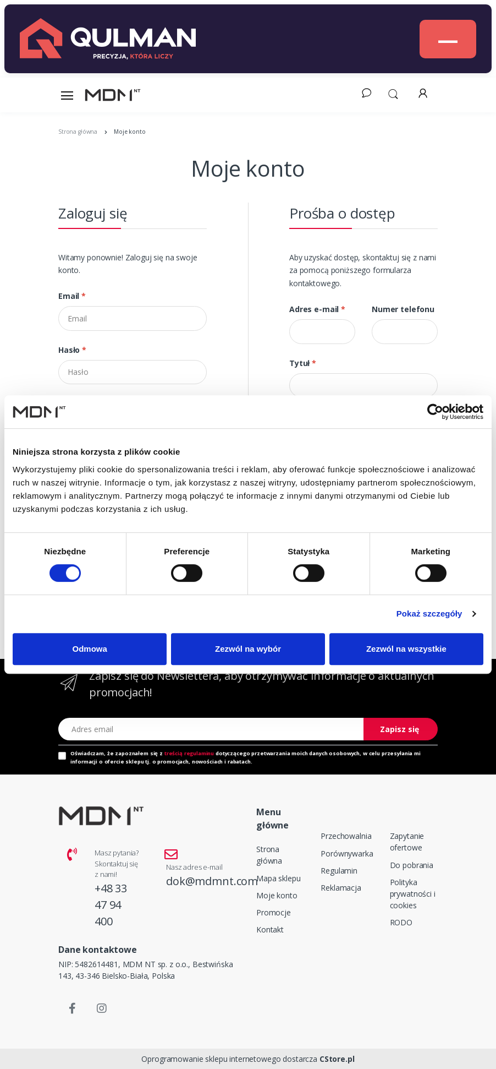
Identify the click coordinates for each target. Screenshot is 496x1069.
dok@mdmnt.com (212, 881)
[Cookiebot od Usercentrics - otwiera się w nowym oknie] (435, 411)
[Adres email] (211, 729)
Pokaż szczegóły (429, 613)
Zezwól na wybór (248, 648)
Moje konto (276, 895)
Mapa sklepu (278, 878)
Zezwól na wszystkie (406, 648)
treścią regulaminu (189, 753)
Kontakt (270, 929)
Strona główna (269, 855)
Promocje (273, 912)
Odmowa (90, 648)
